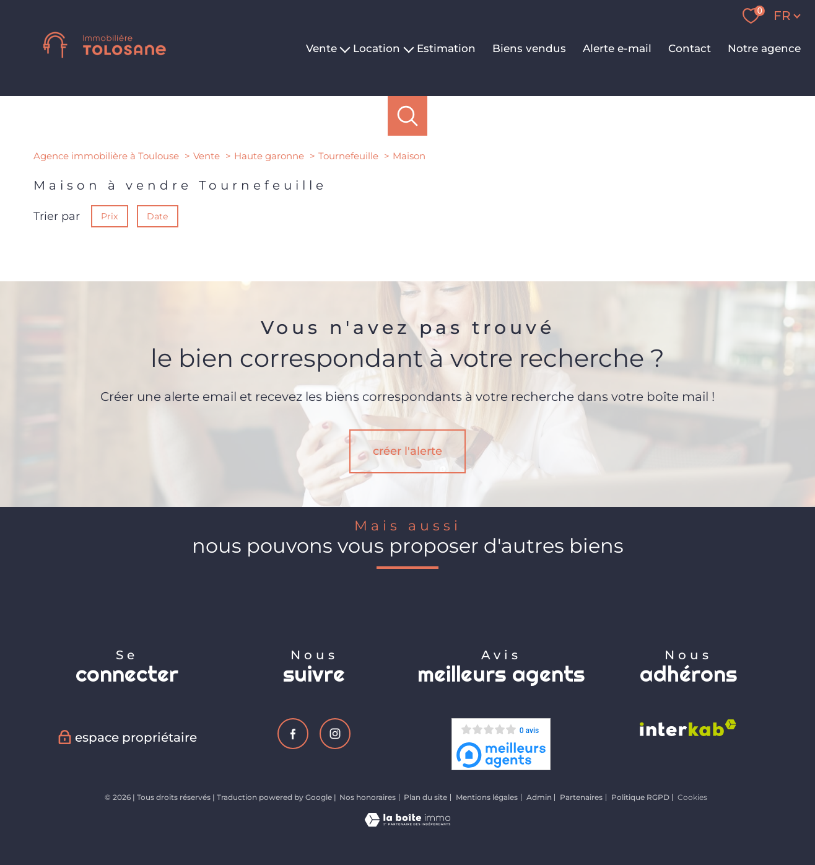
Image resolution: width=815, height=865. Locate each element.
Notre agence (764, 48)
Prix (109, 216)
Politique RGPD (640, 797)
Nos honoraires (367, 797)
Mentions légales (487, 797)
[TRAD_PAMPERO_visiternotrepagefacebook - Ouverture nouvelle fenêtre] (292, 733)
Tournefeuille (348, 156)
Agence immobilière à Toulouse (106, 156)
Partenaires (581, 797)
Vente (206, 156)
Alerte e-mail (617, 48)
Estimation (446, 48)
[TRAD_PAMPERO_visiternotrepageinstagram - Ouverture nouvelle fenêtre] (335, 733)
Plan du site (425, 797)
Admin (539, 797)
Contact (689, 48)
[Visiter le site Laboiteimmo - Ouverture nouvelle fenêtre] (407, 823)
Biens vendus (529, 48)
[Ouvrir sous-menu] (345, 48)
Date (157, 216)
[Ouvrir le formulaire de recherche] (408, 116)
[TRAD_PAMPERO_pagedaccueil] (104, 64)
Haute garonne (269, 156)
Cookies (692, 797)
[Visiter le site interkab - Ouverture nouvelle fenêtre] (688, 727)
